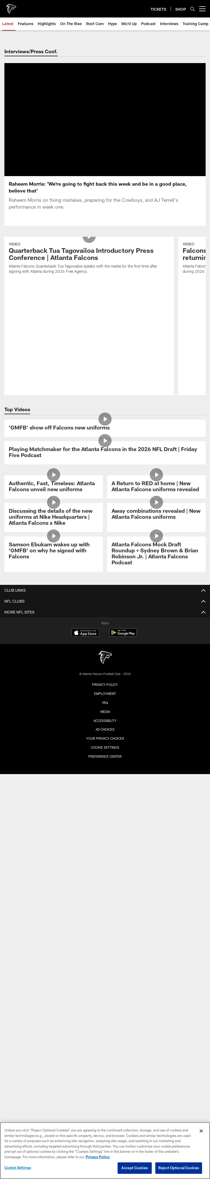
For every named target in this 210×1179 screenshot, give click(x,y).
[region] (105, 1150)
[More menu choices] (202, 8)
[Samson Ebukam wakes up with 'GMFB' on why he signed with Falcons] (53, 528)
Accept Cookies (134, 1168)
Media (105, 689)
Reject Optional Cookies (178, 1168)
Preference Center (105, 733)
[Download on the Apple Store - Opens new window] (85, 610)
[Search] (192, 9)
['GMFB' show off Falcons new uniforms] (105, 405)
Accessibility (105, 698)
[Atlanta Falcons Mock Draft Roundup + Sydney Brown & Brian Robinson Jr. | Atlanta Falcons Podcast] (156, 531)
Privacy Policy (105, 662)
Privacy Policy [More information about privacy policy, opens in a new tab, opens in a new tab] (98, 1157)
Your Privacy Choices (105, 716)
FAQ (105, 680)
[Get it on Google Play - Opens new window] (123, 612)
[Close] (201, 1131)
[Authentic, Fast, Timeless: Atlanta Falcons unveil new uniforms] (53, 464)
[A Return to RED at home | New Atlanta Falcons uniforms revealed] (156, 464)
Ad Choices (105, 707)
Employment (105, 671)
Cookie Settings (105, 724)
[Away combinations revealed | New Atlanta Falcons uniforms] (156, 491)
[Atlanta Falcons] (105, 635)
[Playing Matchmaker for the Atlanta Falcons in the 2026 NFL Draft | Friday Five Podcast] (105, 430)
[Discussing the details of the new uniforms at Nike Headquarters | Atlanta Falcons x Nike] (53, 494)
